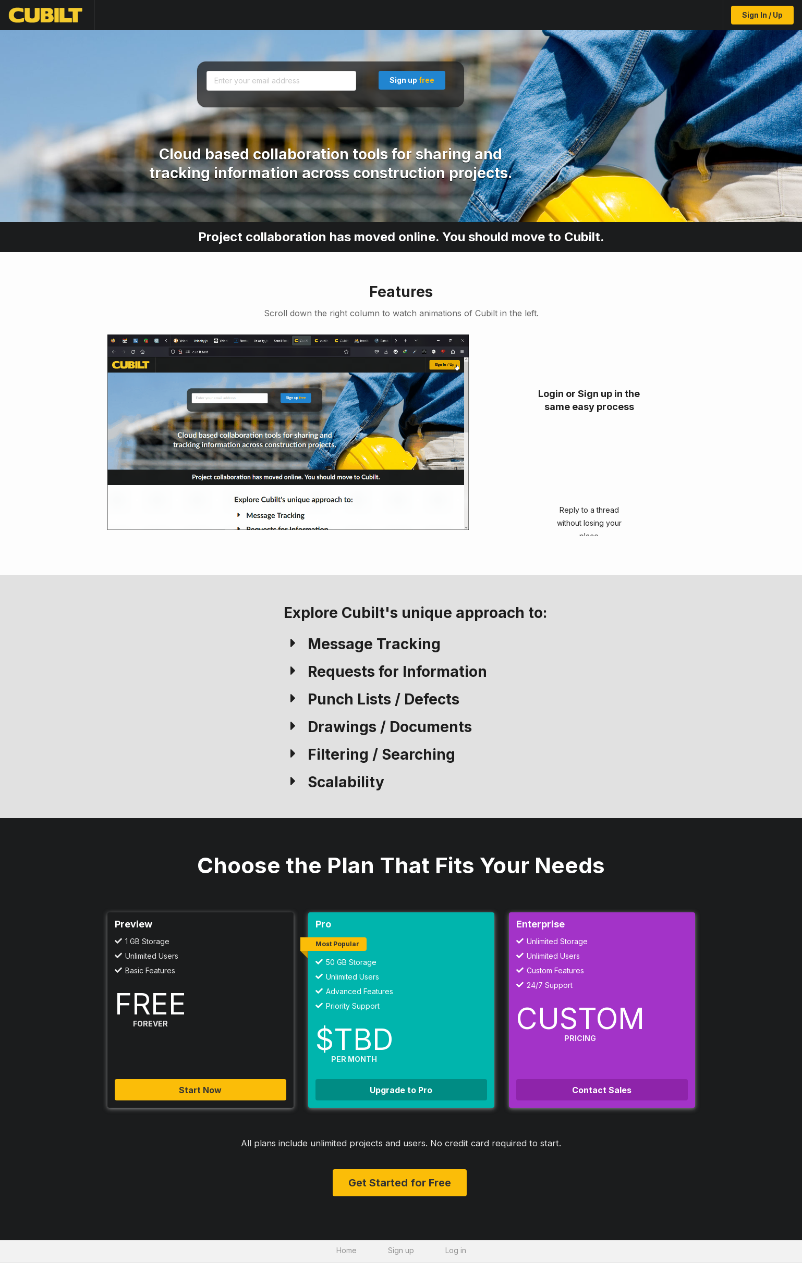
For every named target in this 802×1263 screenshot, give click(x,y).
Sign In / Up (762, 14)
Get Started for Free (399, 1183)
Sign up (412, 80)
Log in (455, 1250)
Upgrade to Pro (401, 1090)
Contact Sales (601, 1090)
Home (346, 1250)
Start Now (200, 1090)
